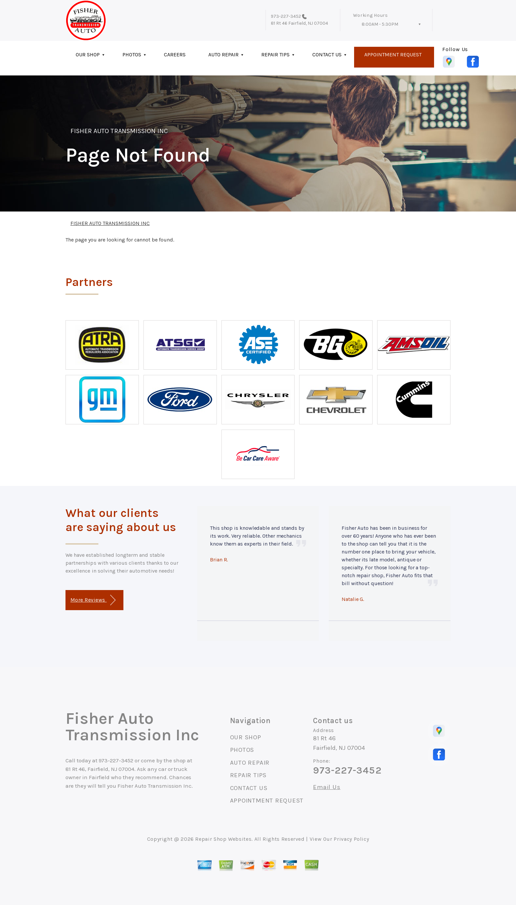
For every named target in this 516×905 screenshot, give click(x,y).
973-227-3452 (286, 16)
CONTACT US (327, 54)
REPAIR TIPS (275, 54)
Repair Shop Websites (223, 839)
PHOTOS (131, 54)
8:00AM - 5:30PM (380, 24)
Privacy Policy (351, 839)
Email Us (326, 787)
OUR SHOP (88, 54)
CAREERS (175, 54)
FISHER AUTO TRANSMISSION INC (119, 131)
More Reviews (93, 600)
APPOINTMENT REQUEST (393, 54)
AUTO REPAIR (223, 54)
